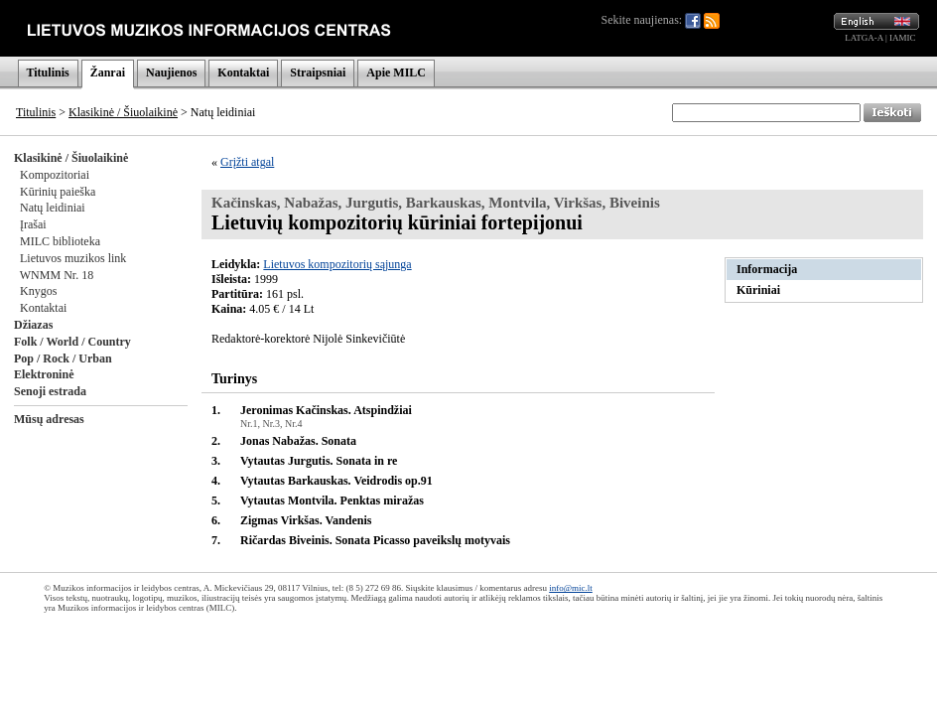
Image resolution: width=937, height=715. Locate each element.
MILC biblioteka (60, 241)
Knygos (38, 291)
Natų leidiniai (52, 207)
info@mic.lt (571, 588)
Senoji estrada (50, 391)
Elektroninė (43, 374)
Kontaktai (243, 72)
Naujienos (171, 72)
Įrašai (33, 224)
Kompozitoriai (54, 175)
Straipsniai (317, 72)
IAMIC (902, 38)
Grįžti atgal (247, 162)
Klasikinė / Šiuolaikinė (123, 112)
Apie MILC (396, 72)
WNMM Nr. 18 (56, 275)
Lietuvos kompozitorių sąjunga (337, 264)
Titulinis (48, 72)
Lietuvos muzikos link (73, 258)
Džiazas (33, 325)
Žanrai (107, 72)
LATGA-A (864, 38)
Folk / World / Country (72, 342)
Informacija (766, 269)
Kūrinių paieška (57, 192)
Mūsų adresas (49, 419)
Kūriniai (758, 290)
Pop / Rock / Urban (63, 358)
